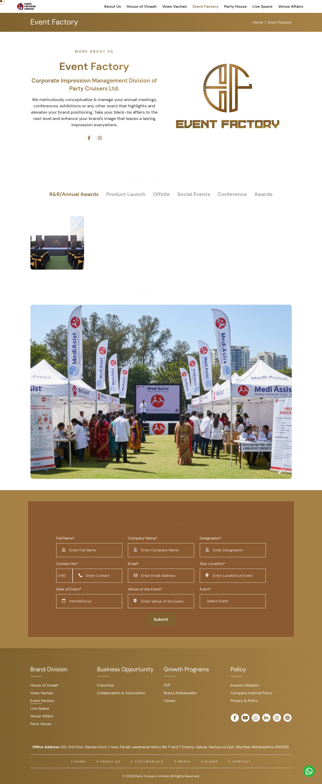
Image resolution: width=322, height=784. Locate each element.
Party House (235, 6)
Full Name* (65, 538)
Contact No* (67, 563)
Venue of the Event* (145, 589)
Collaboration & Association (121, 692)
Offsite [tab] (161, 194)
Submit (161, 619)
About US (110, 761)
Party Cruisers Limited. (152, 776)
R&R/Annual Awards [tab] (74, 194)
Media (184, 761)
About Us (112, 6)
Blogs (211, 761)
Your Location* (212, 563)
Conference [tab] (232, 194)
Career (170, 700)
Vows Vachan (174, 6)
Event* (205, 589)
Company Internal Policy (252, 692)
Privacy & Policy (244, 700)
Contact (242, 761)
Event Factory (205, 6)
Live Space (262, 6)
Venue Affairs (290, 6)
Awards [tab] (263, 194)
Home (258, 22)
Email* (133, 563)
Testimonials (149, 761)
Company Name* (142, 538)
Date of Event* (68, 589)
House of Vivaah (142, 6)
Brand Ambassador (180, 692)
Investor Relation (245, 685)
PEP (167, 685)
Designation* (211, 538)
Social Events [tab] (193, 194)
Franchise (105, 685)
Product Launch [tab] (125, 194)
